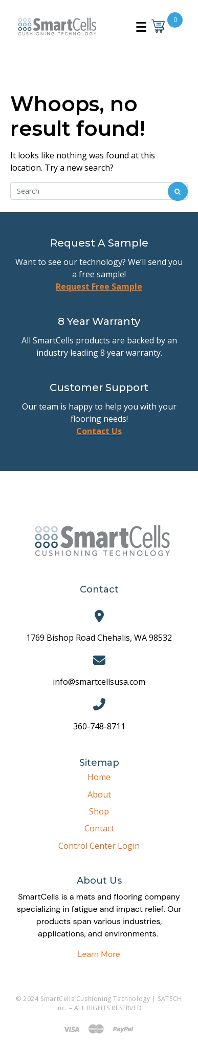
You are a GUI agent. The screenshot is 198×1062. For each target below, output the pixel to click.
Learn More (99, 954)
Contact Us (99, 431)
